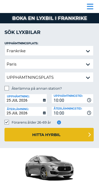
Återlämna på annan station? (37, 88)
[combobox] (72, 98)
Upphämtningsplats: (21, 43)
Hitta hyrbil (46, 134)
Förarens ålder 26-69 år (31, 122)
